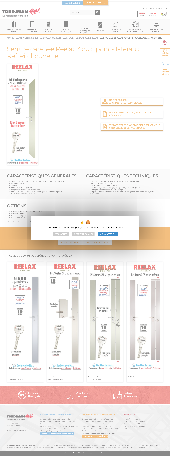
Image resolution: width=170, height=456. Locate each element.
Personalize (61, 234)
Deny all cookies (83, 234)
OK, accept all (108, 234)
